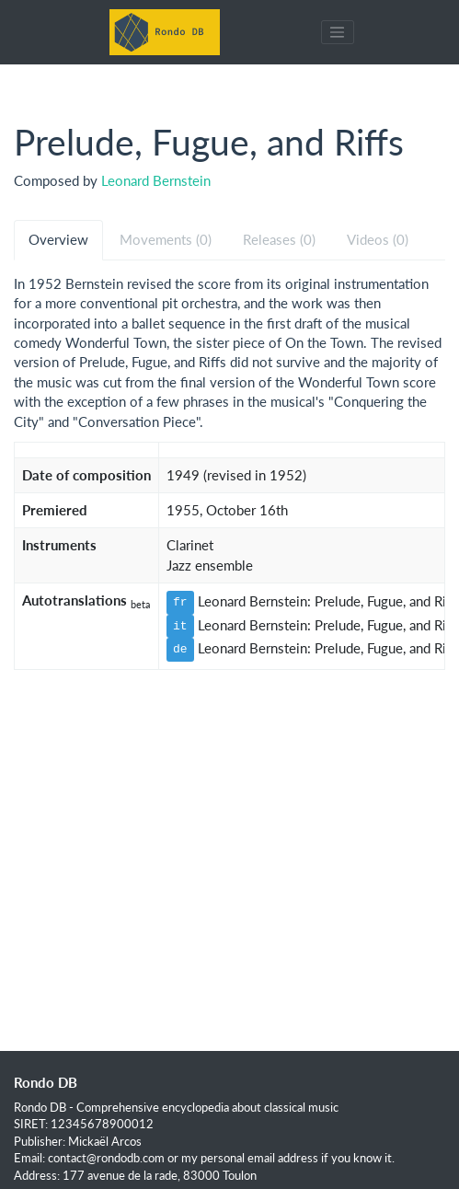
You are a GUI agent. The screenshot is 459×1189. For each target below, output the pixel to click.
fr (180, 602)
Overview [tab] (58, 239)
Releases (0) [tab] (279, 239)
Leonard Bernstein (156, 180)
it (180, 626)
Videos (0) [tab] (377, 239)
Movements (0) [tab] (166, 239)
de (180, 649)
